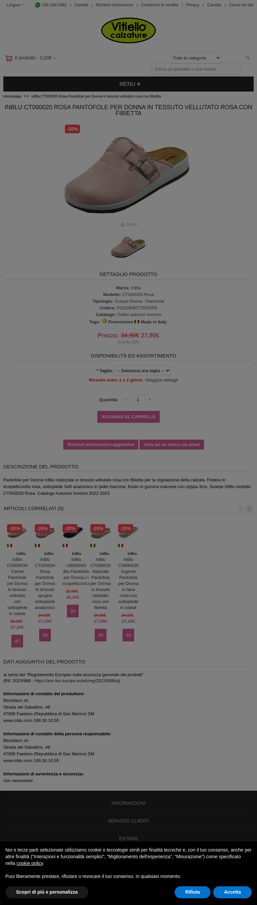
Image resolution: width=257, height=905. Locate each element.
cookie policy (29, 863)
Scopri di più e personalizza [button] (47, 892)
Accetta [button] (232, 892)
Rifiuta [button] (192, 892)
